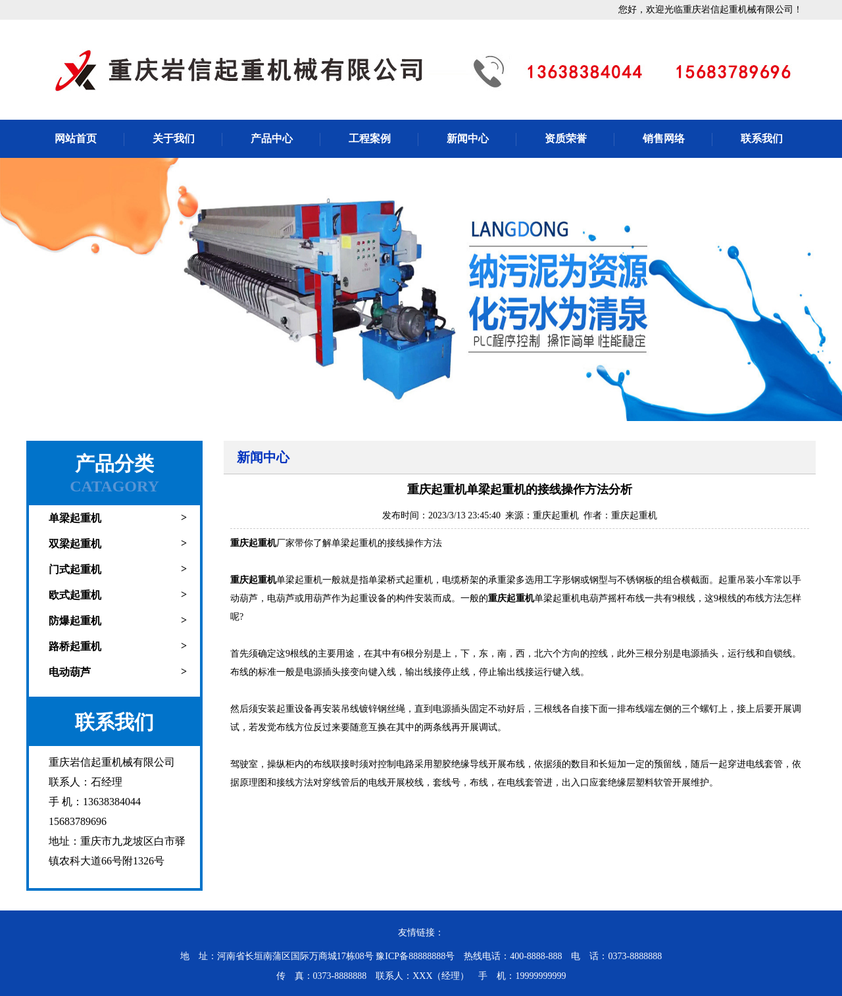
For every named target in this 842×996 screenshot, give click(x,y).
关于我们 (174, 138)
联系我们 (762, 138)
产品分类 (114, 463)
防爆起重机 (75, 620)
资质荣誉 (566, 138)
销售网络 (664, 138)
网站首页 (76, 138)
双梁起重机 (75, 543)
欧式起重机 (75, 595)
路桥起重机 (75, 646)
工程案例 (370, 138)
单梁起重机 (75, 518)
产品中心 (272, 138)
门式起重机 (75, 569)
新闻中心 (468, 138)
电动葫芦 (70, 672)
